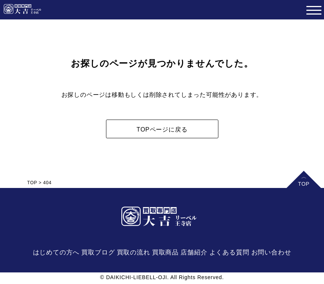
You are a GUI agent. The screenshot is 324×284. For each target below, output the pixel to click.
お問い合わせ (271, 252)
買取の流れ (133, 252)
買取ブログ (98, 252)
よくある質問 (229, 252)
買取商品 (165, 252)
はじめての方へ (56, 252)
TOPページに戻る (162, 129)
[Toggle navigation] (313, 9)
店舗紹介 (194, 252)
